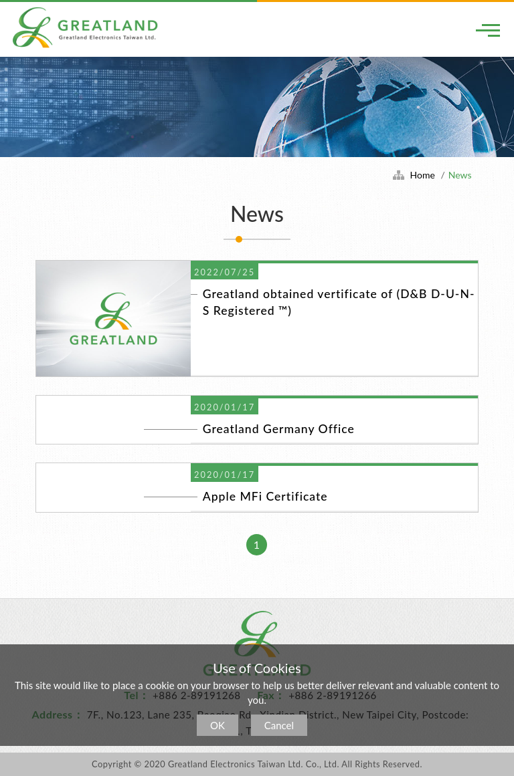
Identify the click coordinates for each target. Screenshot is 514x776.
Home (422, 174)
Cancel (279, 725)
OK (217, 725)
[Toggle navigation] (487, 30)
